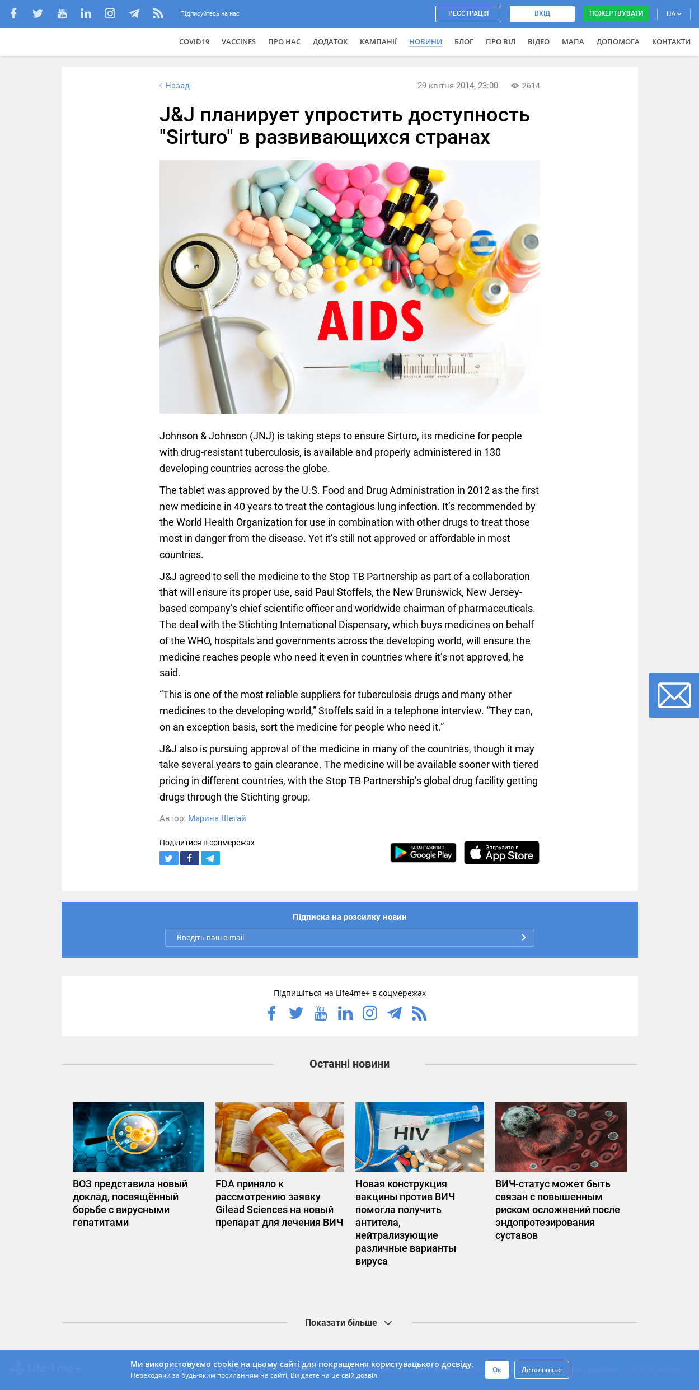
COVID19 (194, 41)
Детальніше (542, 1369)
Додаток (330, 41)
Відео (539, 41)
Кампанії (378, 41)
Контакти (671, 41)
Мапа (573, 41)
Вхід (542, 13)
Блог (463, 41)
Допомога (618, 41)
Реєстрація (468, 13)
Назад (173, 86)
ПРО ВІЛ (500, 41)
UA (674, 14)
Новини (425, 41)
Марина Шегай (217, 818)
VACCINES (239, 41)
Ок (496, 1369)
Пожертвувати (616, 13)
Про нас (284, 41)
